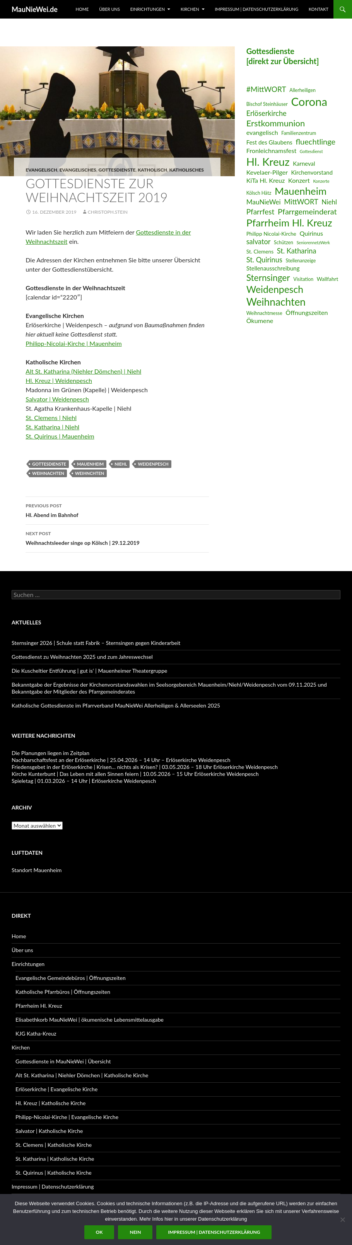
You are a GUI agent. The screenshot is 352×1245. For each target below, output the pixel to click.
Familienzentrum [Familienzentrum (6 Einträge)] (298, 133)
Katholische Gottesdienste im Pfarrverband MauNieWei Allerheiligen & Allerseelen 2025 (116, 705)
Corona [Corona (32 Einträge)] (309, 101)
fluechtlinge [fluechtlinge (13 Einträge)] (315, 141)
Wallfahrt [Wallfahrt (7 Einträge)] (327, 279)
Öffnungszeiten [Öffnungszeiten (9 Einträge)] (306, 312)
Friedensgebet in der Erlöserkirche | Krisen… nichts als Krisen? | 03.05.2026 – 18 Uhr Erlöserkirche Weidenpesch (145, 767)
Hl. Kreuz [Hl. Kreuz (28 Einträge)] (268, 161)
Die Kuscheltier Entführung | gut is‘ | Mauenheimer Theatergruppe (89, 670)
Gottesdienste (116, 170)
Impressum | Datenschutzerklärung (256, 9)
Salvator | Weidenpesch (57, 399)
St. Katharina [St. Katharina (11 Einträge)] (296, 251)
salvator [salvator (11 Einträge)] (258, 241)
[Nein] (342, 1219)
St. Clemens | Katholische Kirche (53, 1144)
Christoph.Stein (108, 212)
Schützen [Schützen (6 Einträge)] (283, 242)
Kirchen (190, 9)
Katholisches (186, 170)
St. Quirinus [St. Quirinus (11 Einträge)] (264, 259)
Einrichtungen (147, 9)
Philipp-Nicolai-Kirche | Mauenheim (73, 343)
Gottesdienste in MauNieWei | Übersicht (63, 1061)
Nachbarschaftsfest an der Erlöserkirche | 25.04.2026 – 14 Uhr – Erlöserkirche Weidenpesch (121, 760)
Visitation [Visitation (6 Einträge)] (303, 279)
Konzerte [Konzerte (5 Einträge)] (321, 181)
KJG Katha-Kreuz (35, 1033)
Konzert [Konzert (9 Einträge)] (299, 180)
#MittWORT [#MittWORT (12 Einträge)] (266, 89)
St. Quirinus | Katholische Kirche (53, 1172)
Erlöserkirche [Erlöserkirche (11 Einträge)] (266, 113)
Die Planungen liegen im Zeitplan (50, 753)
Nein (135, 1232)
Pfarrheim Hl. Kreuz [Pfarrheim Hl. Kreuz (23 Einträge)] (289, 222)
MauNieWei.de (35, 9)
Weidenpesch (153, 463)
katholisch (152, 170)
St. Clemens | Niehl (51, 417)
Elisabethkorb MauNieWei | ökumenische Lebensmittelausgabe (89, 1019)
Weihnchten (89, 473)
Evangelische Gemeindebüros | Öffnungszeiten (70, 978)
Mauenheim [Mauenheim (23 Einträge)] (300, 191)
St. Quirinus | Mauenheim (60, 436)
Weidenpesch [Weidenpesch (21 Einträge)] (274, 289)
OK (99, 1232)
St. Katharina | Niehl (52, 426)
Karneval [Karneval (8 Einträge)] (304, 163)
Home (82, 9)
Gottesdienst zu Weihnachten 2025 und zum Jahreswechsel (82, 656)
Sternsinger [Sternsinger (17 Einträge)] (268, 277)
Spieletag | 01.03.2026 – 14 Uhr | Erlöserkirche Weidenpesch (84, 780)
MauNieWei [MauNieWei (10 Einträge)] (263, 202)
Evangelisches (78, 170)
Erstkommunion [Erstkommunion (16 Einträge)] (275, 123)
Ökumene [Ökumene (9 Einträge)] (259, 320)
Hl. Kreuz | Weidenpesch (59, 380)
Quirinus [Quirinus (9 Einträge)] (311, 233)
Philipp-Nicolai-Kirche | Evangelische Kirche (66, 1117)
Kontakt (318, 9)
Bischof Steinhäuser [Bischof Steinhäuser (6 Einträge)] (267, 104)
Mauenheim (90, 463)
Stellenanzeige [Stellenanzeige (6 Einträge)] (300, 261)
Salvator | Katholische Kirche (49, 1131)
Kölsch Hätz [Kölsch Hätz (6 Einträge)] (259, 193)
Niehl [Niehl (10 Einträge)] (329, 202)
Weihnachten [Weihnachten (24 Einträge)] (276, 302)
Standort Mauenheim (37, 870)
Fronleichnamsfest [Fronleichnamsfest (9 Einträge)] (271, 150)
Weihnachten (48, 473)
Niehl (120, 463)
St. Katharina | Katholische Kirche (54, 1158)
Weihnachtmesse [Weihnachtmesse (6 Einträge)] (264, 313)
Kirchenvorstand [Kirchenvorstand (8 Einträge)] (312, 172)
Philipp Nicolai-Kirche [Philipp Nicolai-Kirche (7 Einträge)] (271, 233)
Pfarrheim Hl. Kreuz (38, 1005)
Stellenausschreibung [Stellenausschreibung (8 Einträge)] (273, 268)
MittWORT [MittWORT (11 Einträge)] (301, 201)
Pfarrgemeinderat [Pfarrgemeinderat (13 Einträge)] (307, 211)
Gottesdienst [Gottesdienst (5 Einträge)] (311, 151)
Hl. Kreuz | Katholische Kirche (50, 1103)
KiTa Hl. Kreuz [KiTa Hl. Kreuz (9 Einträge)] (265, 180)
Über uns (109, 9)
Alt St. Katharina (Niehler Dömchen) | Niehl (83, 371)
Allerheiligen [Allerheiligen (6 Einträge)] (302, 90)
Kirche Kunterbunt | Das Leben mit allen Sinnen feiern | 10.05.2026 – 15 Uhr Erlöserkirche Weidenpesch (135, 773)
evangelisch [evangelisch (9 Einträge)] (262, 132)
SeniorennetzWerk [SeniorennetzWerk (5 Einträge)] (313, 242)
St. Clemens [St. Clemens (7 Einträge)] (259, 251)
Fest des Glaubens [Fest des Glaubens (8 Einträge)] (269, 142)
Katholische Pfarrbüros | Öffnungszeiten (62, 991)
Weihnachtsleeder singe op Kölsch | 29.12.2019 (117, 537)
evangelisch (41, 170)
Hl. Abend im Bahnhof (117, 509)
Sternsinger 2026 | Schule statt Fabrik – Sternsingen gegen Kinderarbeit (96, 643)
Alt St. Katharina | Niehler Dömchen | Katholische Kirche (81, 1075)
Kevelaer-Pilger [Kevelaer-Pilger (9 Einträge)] (267, 172)
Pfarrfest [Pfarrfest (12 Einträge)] (260, 211)
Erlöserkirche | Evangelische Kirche (56, 1089)
